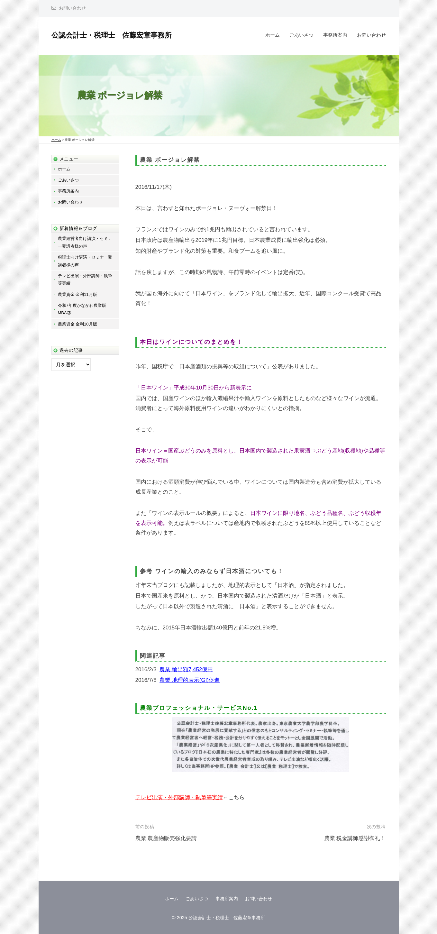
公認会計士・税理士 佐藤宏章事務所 (111, 35)
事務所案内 (335, 35)
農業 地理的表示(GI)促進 (189, 680)
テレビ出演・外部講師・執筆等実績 (179, 797)
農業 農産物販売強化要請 (166, 838)
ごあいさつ (301, 35)
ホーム (272, 35)
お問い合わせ (72, 8)
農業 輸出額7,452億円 (186, 669)
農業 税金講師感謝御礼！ (355, 838)
